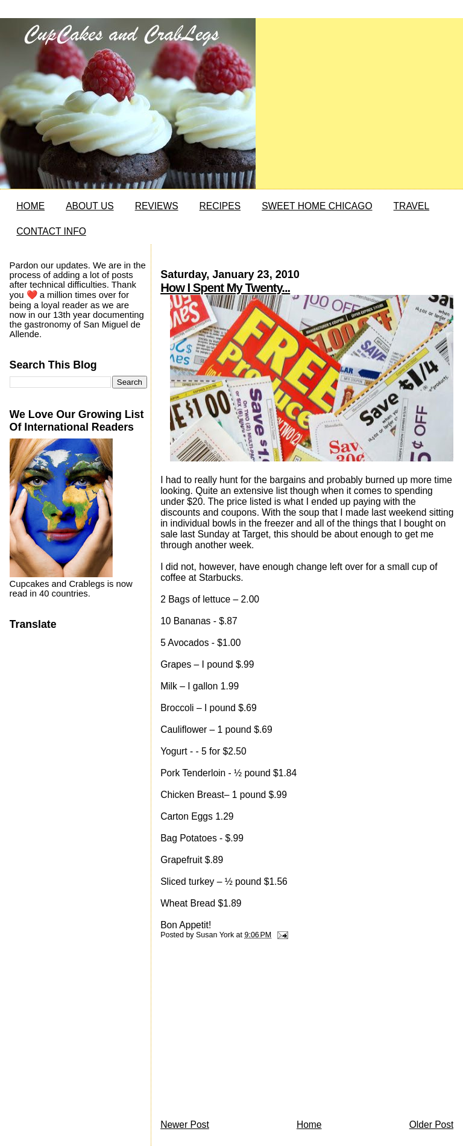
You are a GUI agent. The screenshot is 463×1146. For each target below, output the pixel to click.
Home (309, 1124)
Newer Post (184, 1124)
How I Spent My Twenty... (225, 287)
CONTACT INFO (51, 231)
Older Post (431, 1124)
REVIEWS (156, 206)
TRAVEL (412, 206)
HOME (30, 206)
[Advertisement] (250, 1032)
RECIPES (220, 206)
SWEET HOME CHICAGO (317, 206)
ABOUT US (89, 206)
